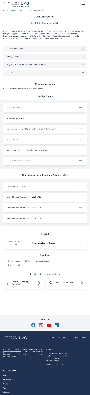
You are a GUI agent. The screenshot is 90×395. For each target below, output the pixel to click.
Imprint (53, 338)
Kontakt (10, 73)
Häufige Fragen (13, 56)
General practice (10, 10)
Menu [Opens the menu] (84, 6)
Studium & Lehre (25, 10)
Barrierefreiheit (81, 338)
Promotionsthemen (15, 48)
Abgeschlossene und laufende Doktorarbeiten (26, 64)
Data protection (65, 338)
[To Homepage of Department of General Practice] (15, 338)
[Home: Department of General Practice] (16, 4)
